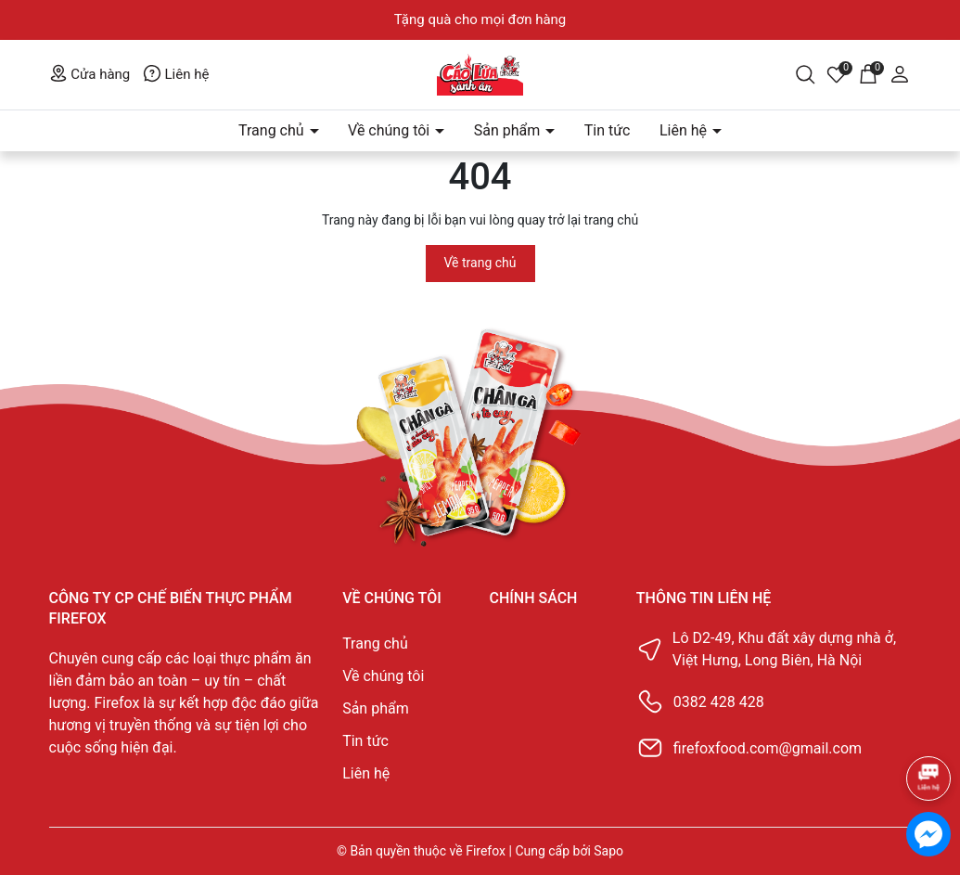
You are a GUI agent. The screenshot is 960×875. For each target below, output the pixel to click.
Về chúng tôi (390, 130)
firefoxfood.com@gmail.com (767, 748)
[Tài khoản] (900, 73)
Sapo (608, 850)
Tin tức (607, 130)
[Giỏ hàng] (868, 73)
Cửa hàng (90, 74)
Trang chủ (273, 130)
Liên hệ (176, 74)
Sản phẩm (509, 130)
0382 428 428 (718, 702)
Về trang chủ (480, 262)
